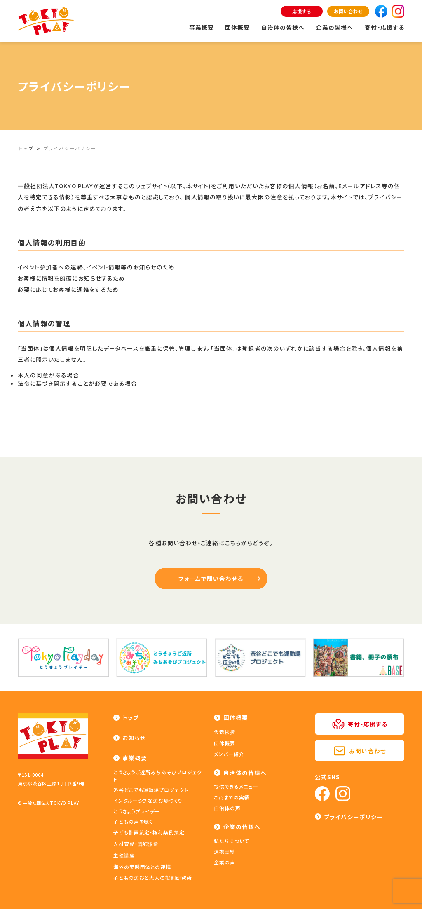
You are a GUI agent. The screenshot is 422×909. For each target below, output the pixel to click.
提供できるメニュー (236, 786)
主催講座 (124, 855)
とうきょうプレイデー (137, 811)
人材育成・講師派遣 (136, 843)
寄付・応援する (385, 27)
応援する (301, 11)
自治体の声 (227, 807)
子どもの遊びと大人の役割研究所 (152, 877)
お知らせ (134, 737)
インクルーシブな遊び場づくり (148, 800)
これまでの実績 (232, 797)
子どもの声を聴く (133, 821)
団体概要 (237, 27)
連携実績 (224, 851)
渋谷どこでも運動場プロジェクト (150, 789)
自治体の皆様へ (283, 27)
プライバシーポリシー (353, 817)
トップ (130, 717)
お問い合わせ (348, 11)
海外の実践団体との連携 (142, 866)
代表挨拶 (224, 731)
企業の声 (224, 862)
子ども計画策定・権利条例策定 (149, 832)
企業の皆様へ (335, 27)
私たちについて (231, 840)
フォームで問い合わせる (210, 578)
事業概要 (201, 27)
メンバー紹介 (229, 753)
